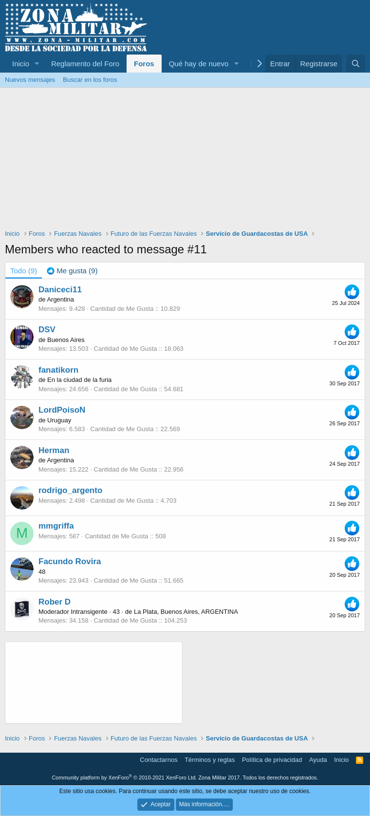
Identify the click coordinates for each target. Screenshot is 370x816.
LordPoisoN (61, 410)
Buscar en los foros (90, 79)
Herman (53, 450)
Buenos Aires (66, 339)
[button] (37, 64)
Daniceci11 (60, 289)
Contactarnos (158, 759)
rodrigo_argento (70, 490)
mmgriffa (56, 526)
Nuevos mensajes (30, 79)
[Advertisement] (185, 161)
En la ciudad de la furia (79, 379)
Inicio (20, 63)
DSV (47, 329)
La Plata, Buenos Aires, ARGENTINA (186, 611)
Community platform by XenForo (124, 777)
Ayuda (318, 759)
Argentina (60, 299)
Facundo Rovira (69, 561)
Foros (144, 63)
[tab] (72, 271)
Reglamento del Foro (85, 63)
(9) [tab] (23, 270)
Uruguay (59, 420)
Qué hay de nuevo (199, 63)
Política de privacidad (272, 759)
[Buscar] (355, 64)
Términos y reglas (210, 759)
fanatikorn (58, 370)
